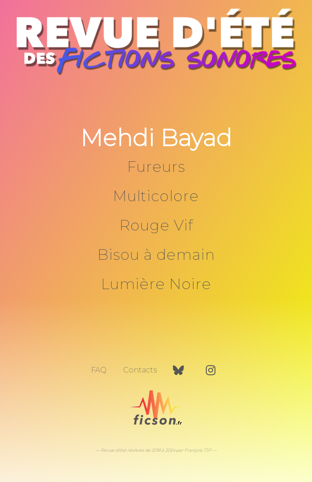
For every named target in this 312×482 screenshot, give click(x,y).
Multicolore (156, 196)
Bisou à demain (156, 254)
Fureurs (156, 166)
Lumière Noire (156, 284)
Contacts (140, 370)
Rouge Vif (156, 225)
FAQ (99, 370)
